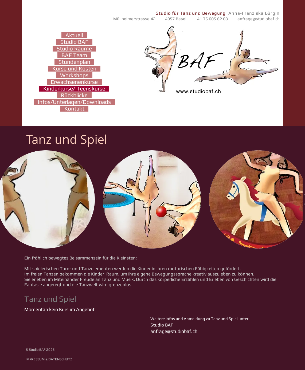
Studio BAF (74, 42)
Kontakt (74, 109)
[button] (152, 199)
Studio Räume (74, 49)
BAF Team (74, 55)
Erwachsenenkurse (74, 82)
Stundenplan (74, 62)
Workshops (74, 75)
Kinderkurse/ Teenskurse (74, 89)
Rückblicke (74, 95)
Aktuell (74, 35)
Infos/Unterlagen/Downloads (74, 102)
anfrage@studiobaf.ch (258, 18)
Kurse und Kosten (74, 69)
